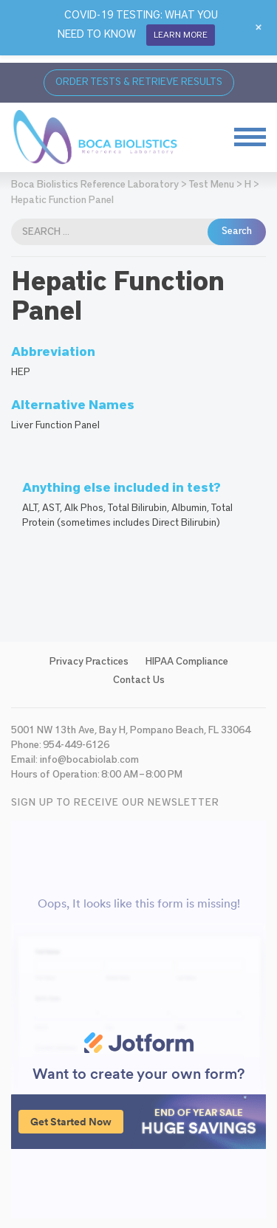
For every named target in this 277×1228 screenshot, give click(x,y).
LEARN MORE (181, 34)
